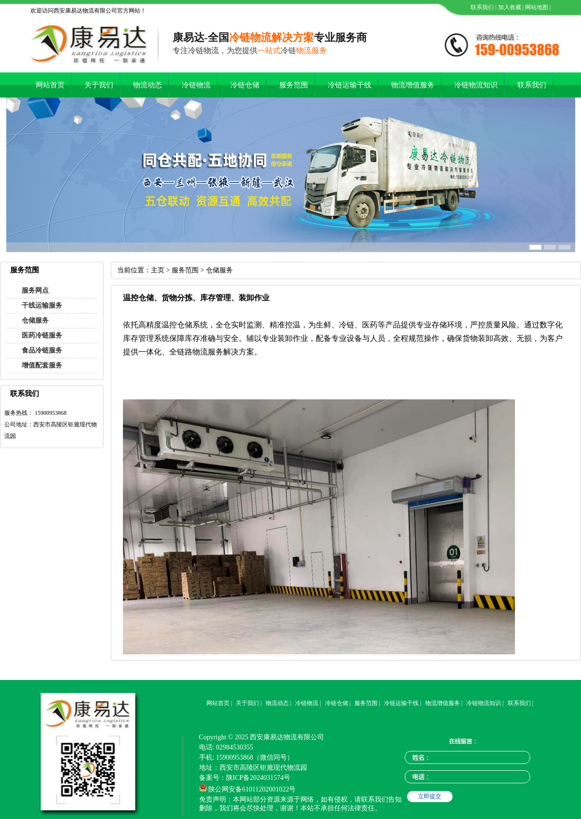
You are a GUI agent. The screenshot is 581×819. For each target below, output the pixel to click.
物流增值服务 (412, 85)
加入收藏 (509, 7)
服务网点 (35, 290)
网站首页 (50, 85)
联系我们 (481, 7)
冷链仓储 (244, 85)
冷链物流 (196, 85)
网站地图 (536, 7)
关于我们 (98, 85)
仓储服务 (35, 320)
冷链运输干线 (349, 85)
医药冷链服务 (42, 335)
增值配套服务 (42, 365)
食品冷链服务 (42, 350)
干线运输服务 (42, 305)
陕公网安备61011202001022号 (252, 789)
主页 (157, 270)
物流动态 (147, 85)
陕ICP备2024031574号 (258, 777)
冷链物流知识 (476, 85)
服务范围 (293, 85)
